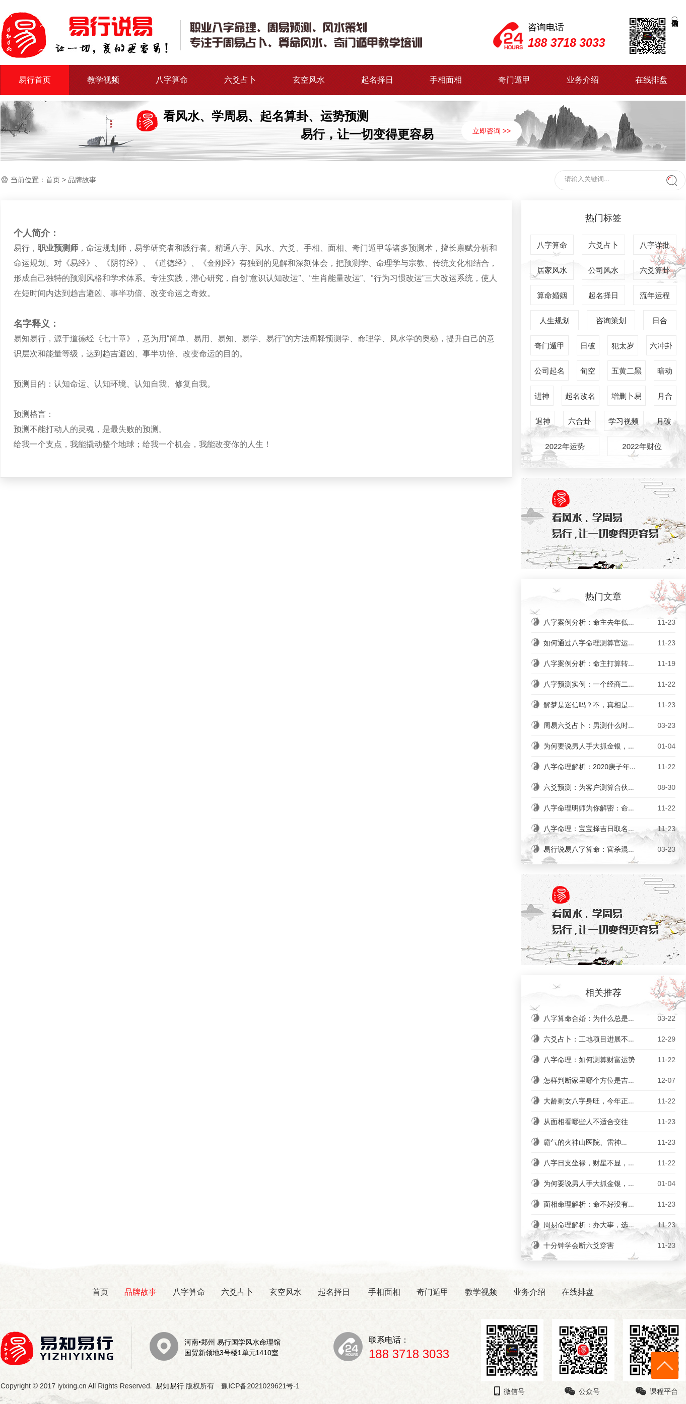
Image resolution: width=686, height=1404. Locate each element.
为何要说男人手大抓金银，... (609, 746)
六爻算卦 (655, 270)
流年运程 (655, 295)
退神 (543, 421)
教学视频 (103, 80)
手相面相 (446, 80)
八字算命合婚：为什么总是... (609, 1018)
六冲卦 (661, 345)
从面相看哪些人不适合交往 (609, 1122)
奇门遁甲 (514, 80)
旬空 (587, 370)
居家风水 (552, 270)
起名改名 (580, 396)
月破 (663, 421)
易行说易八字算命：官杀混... (609, 849)
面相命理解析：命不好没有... (609, 1204)
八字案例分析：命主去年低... (609, 622)
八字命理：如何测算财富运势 (609, 1060)
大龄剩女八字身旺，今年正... (609, 1101)
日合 (659, 320)
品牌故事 (140, 1292)
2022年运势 (564, 446)
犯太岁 (622, 345)
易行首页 (35, 80)
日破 (587, 345)
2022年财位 (641, 446)
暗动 (664, 370)
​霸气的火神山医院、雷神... (609, 1142)
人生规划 (554, 320)
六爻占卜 (240, 80)
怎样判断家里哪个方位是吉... (609, 1080)
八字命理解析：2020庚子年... (609, 767)
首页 (53, 180)
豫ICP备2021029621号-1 (263, 1386)
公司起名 (549, 370)
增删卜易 (626, 396)
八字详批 (655, 245)
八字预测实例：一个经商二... (609, 684)
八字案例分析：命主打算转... (609, 663)
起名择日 (377, 80)
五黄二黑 (626, 370)
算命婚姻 (552, 295)
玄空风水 (309, 80)
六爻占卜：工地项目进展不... (609, 1039)
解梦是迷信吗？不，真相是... (609, 705)
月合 (664, 396)
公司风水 (603, 270)
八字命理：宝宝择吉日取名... (609, 829)
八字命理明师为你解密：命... (609, 808)
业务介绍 (583, 80)
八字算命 (172, 80)
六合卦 (579, 421)
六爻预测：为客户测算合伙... (609, 787)
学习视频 (623, 421)
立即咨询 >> (491, 131)
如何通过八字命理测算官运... (609, 643)
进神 (542, 396)
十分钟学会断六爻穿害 (609, 1245)
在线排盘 (651, 80)
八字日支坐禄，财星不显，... (609, 1163)
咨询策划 (611, 320)
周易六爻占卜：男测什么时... (609, 725)
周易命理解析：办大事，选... (609, 1225)
